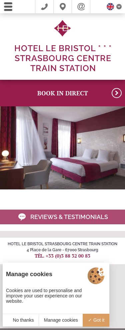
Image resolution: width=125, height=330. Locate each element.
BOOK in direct (79, 93)
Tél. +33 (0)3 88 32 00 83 (62, 256)
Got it (96, 320)
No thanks (21, 320)
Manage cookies (61, 320)
